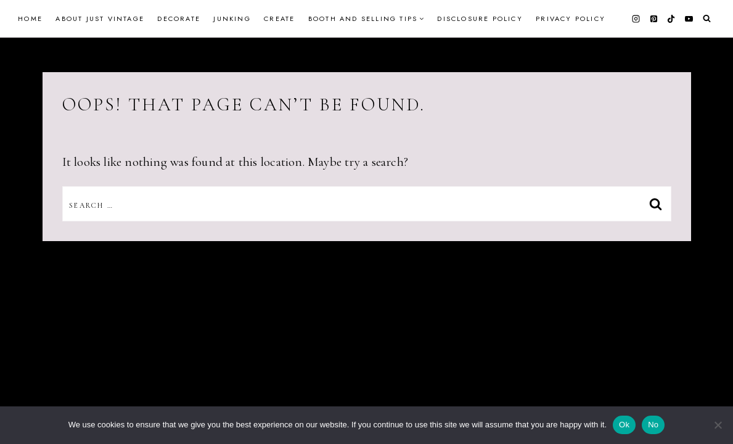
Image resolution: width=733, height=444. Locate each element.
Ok (624, 424)
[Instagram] (636, 18)
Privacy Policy (570, 18)
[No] (717, 425)
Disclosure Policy (479, 18)
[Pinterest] (653, 18)
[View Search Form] (707, 19)
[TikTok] (671, 18)
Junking (231, 18)
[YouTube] (689, 18)
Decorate (178, 18)
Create (279, 18)
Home (30, 18)
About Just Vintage (99, 18)
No (653, 424)
